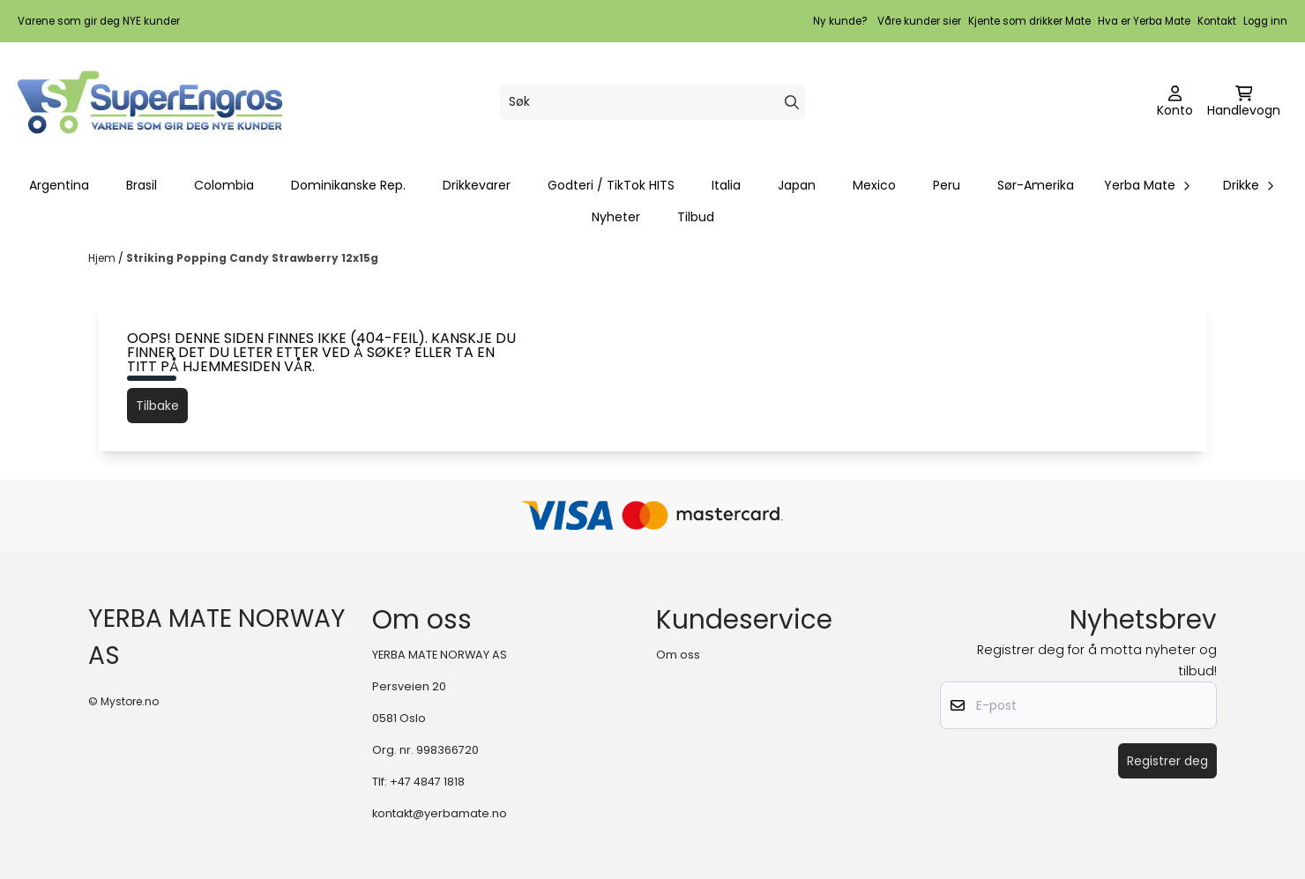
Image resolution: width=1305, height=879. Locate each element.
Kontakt (1216, 21)
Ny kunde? (840, 21)
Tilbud (695, 217)
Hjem (103, 257)
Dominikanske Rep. (348, 185)
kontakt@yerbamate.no (439, 813)
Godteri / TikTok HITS (611, 185)
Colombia (224, 185)
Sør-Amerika (1035, 185)
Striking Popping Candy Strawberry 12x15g (252, 257)
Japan (797, 185)
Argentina (59, 185)
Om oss (678, 654)
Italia (726, 185)
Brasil (141, 185)
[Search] (791, 102)
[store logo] (150, 102)
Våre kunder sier (919, 21)
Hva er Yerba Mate (1144, 21)
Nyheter (616, 217)
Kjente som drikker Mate (1029, 21)
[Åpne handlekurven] (1243, 102)
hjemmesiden (231, 366)
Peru (946, 185)
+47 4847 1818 (427, 781)
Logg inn (1265, 21)
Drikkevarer (477, 185)
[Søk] (652, 102)
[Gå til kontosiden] (1175, 102)
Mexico (874, 185)
